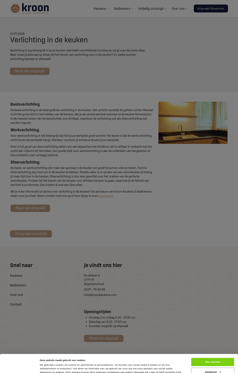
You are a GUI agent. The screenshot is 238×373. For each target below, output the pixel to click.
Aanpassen (213, 354)
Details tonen (47, 367)
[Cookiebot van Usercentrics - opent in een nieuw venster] (19, 367)
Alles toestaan (212, 344)
